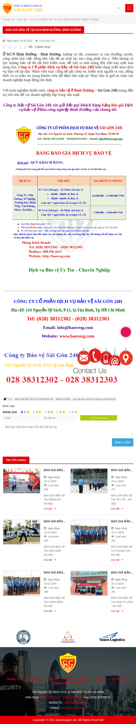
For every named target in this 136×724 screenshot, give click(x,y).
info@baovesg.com (73, 708)
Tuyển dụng (120, 679)
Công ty (69, 679)
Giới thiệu (34, 679)
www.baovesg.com (76, 336)
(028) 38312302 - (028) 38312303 (61, 697)
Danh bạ (60, 683)
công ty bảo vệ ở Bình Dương (70, 90)
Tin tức (101, 679)
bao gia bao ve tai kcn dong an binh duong (94, 399)
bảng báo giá (112, 105)
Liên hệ (76, 683)
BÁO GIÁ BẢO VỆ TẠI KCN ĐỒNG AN (34, 399)
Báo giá (86, 679)
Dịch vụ (52, 679)
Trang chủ (14, 679)
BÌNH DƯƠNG (63, 399)
